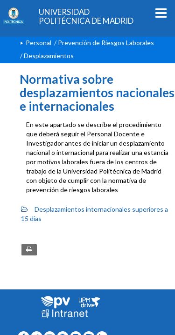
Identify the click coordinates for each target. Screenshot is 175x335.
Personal (38, 43)
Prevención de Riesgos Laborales (106, 43)
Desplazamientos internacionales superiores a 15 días (94, 213)
